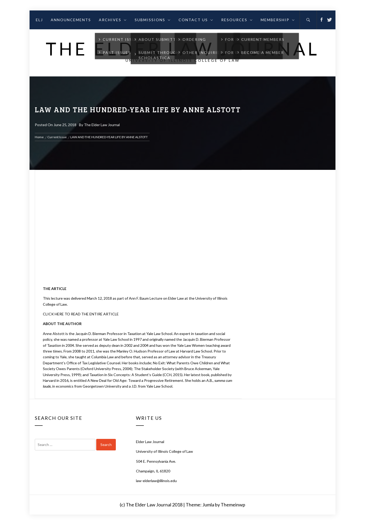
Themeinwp (233, 504)
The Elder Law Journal (183, 48)
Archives (113, 20)
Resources (237, 20)
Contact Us (196, 20)
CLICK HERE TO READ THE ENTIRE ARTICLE (81, 314)
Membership (278, 20)
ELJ (39, 20)
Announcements (71, 20)
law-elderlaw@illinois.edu (156, 480)
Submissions (153, 20)
